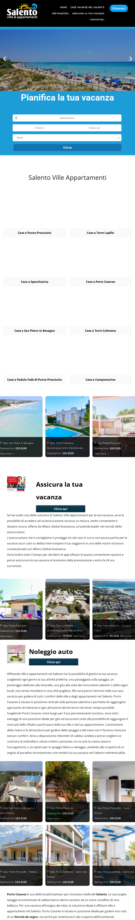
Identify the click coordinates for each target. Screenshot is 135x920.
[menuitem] (62, 7)
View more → (7, 453)
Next (130, 59)
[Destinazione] (67, 117)
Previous (4, 59)
